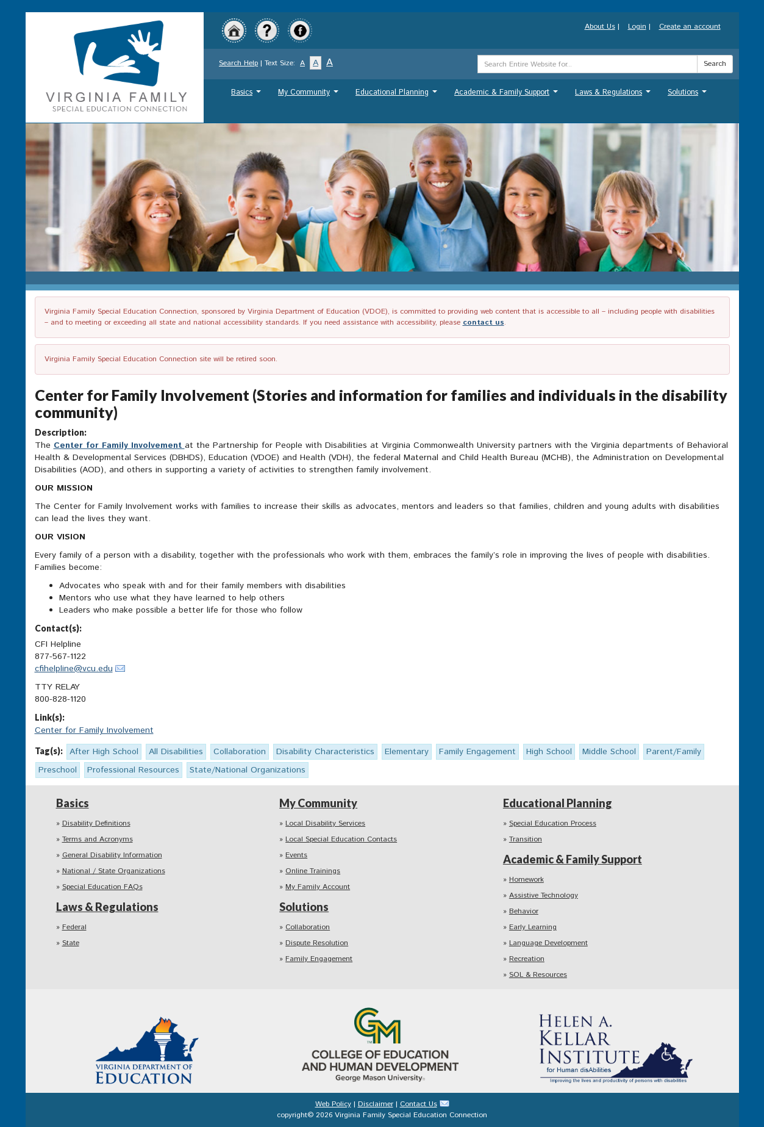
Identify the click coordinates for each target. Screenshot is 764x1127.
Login (637, 26)
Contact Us (418, 1104)
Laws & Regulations (614, 95)
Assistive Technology (543, 895)
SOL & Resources (538, 975)
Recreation (526, 959)
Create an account (690, 26)
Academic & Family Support (507, 95)
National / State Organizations (113, 871)
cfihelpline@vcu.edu (74, 669)
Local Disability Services (325, 823)
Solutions (689, 95)
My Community (309, 95)
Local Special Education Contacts (341, 839)
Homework (526, 879)
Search (715, 64)
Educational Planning (397, 95)
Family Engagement (318, 959)
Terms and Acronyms (97, 839)
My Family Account (317, 887)
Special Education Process (552, 823)
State (70, 943)
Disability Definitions (96, 823)
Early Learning (533, 927)
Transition (525, 839)
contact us (483, 322)
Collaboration (307, 927)
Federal (74, 927)
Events (296, 855)
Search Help (238, 63)
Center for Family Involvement (119, 445)
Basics (247, 95)
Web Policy (333, 1104)
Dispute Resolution (316, 943)
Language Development (548, 943)
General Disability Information (112, 855)
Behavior (523, 911)
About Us (600, 26)
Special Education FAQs (102, 887)
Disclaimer (375, 1104)
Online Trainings (312, 871)
